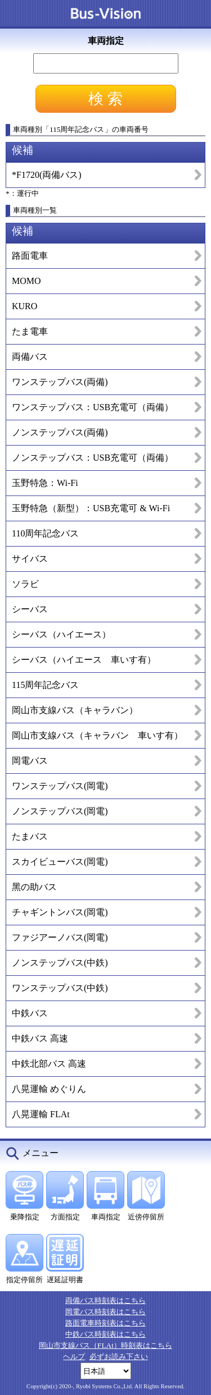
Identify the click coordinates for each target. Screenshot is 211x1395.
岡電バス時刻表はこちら (105, 1311)
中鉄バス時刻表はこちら (105, 1334)
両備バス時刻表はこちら (105, 1300)
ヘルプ (74, 1356)
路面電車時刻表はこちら (105, 1323)
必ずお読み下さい (118, 1356)
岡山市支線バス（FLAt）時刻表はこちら (105, 1345)
